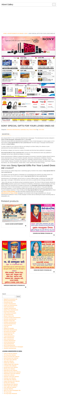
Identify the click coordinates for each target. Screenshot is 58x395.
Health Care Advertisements (10, 305)
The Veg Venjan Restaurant (10, 393)
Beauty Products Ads (9, 316)
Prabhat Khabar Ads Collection (11, 364)
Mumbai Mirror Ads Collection (11, 367)
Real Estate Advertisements (10, 329)
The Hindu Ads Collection (10, 355)
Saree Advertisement (9, 339)
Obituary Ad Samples (9, 328)
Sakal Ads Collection (9, 361)
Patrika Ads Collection (9, 362)
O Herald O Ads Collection (10, 365)
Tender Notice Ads (8, 334)
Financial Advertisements (10, 323)
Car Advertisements (8, 314)
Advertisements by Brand (15, 33)
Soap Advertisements (9, 343)
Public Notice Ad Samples (10, 313)
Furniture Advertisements (10, 303)
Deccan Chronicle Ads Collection (11, 356)
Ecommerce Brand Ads (9, 311)
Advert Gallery (7, 4)
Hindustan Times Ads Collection (11, 376)
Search (4, 294)
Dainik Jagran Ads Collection (10, 385)
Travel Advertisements (9, 336)
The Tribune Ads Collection (10, 359)
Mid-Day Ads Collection (9, 369)
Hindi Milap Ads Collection (10, 379)
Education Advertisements (10, 319)
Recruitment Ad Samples (10, 331)
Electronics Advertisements (13, 129)
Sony (25, 33)
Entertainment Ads (8, 302)
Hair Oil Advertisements (9, 345)
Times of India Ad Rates (9, 191)
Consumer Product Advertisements (12, 317)
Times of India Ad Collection (10, 353)
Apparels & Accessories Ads (10, 299)
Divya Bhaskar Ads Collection (11, 384)
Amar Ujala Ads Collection (10, 387)
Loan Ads (6, 326)
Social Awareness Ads (9, 333)
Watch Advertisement (9, 337)
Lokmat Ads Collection (9, 375)
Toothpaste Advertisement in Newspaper (13, 346)
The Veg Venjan (7, 392)
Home (5, 33)
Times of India (32, 129)
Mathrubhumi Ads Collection (10, 370)
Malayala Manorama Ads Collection (12, 372)
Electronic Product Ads (9, 320)
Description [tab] (5, 134)
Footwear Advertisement (9, 340)
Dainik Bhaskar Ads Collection (11, 358)
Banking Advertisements (9, 300)
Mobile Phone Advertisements (11, 310)
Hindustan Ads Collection (10, 378)
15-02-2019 (41, 129)
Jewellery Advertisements (10, 308)
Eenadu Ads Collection (9, 382)
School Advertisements (9, 342)
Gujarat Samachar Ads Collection (12, 381)
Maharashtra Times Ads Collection (12, 373)
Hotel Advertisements (9, 306)
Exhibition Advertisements (10, 322)
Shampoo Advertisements (10, 348)
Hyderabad (23, 129)
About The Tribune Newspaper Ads (12, 390)
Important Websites (8, 388)
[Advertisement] (29, 19)
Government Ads (8, 325)
